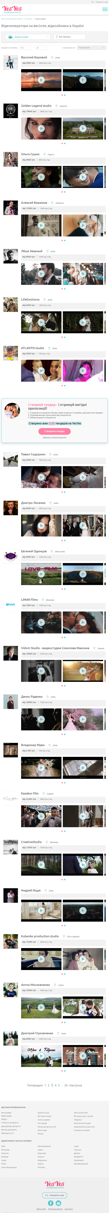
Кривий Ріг (78, 1147)
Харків (41, 1154)
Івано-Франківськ (9, 1157)
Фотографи (6, 1103)
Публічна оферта (55, 1199)
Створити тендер (54, 427)
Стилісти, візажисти (9, 1113)
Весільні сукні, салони (83, 1106)
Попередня (35, 1075)
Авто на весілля (81, 1103)
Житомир (5, 1140)
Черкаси (77, 1140)
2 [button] (64, 96)
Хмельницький (44, 1136)
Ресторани (42, 1113)
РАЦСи (41, 1124)
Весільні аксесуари (82, 1113)
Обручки (78, 1110)
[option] (42, 81)
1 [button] (62, 96)
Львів (3, 1150)
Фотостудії (42, 1120)
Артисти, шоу (43, 1103)
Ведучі (4, 1109)
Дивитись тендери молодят (54, 433)
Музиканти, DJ (7, 1123)
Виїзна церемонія (9, 1120)
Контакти (69, 1199)
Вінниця (4, 1147)
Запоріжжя (79, 1150)
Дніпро (77, 1143)
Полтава (41, 1157)
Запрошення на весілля (84, 1117)
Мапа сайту (41, 1199)
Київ (3, 1136)
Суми (76, 1136)
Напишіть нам (102, 2)
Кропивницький (81, 1154)
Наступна (75, 1075)
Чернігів (5, 1143)
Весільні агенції (44, 1106)
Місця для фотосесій (47, 1117)
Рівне (3, 1154)
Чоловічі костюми (81, 1120)
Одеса (40, 1140)
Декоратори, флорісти (11, 1116)
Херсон (41, 1147)
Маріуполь (42, 1150)
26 (66, 1075)
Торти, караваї (44, 1110)
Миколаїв (42, 1143)
